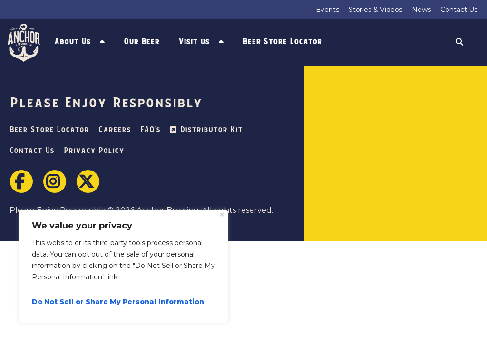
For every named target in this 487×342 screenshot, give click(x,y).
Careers (114, 130)
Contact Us (458, 9)
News (421, 9)
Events (327, 9)
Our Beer (141, 42)
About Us (72, 42)
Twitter (88, 181)
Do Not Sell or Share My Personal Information (118, 301)
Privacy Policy (94, 151)
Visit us (193, 42)
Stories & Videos (375, 9)
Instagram (55, 181)
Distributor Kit (211, 130)
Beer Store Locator (282, 42)
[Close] (222, 214)
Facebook (21, 181)
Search (459, 43)
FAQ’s (150, 130)
